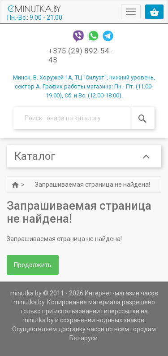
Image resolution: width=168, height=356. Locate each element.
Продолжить (33, 264)
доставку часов (81, 329)
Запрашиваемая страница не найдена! (92, 184)
